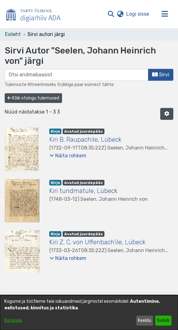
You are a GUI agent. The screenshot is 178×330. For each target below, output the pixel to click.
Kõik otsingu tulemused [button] (33, 98)
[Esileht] (36, 14)
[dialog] (89, 312)
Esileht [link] (13, 34)
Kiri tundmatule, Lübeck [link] (83, 191)
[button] (111, 14)
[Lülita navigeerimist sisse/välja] (164, 14)
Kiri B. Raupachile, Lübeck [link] (85, 139)
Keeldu (144, 320)
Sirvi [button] (160, 75)
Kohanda (13, 320)
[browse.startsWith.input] (76, 75)
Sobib (163, 320)
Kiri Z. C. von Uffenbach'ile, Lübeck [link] (97, 242)
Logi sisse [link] (138, 14)
